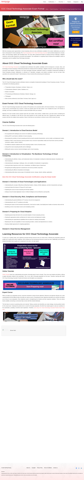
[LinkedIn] (81, 468)
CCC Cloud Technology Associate (10, 66)
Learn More (75, 32)
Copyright (33, 467)
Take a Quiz (75, 44)
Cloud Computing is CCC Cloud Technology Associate (35, 52)
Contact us (55, 467)
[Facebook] (76, 468)
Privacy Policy (40, 467)
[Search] (82, 2)
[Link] (5, 2)
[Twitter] (79, 468)
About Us (28, 467)
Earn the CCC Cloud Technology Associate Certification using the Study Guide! (29, 177)
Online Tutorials (6, 296)
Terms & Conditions (48, 467)
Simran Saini (13, 454)
